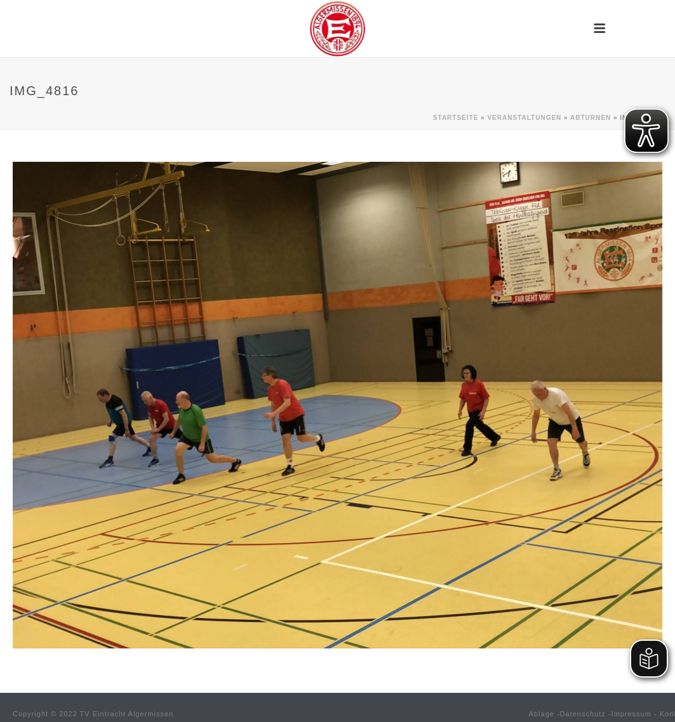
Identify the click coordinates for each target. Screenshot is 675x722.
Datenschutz (583, 714)
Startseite (455, 117)
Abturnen (590, 117)
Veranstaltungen (524, 117)
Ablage (541, 714)
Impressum (632, 714)
